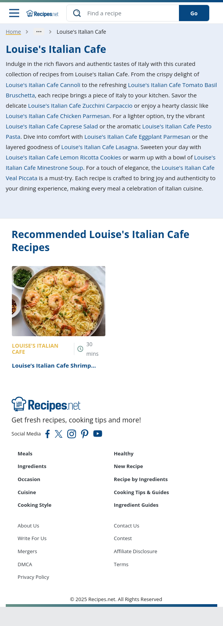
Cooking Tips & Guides (141, 492)
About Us (28, 525)
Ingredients (32, 466)
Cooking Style (34, 504)
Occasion (29, 479)
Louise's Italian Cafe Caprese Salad (52, 126)
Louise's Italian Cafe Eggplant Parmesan (137, 136)
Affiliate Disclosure (135, 551)
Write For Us (32, 538)
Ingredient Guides (136, 504)
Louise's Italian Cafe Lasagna (99, 147)
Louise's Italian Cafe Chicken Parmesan (58, 116)
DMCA (25, 564)
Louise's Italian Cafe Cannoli (43, 85)
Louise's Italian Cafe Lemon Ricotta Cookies (63, 157)
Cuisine (27, 492)
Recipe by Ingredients (141, 479)
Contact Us (126, 525)
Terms (121, 564)
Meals (25, 453)
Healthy (124, 453)
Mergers (27, 551)
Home (13, 31)
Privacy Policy (33, 576)
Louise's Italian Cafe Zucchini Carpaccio (80, 105)
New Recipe (128, 466)
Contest (123, 538)
